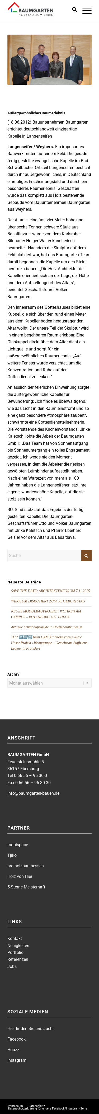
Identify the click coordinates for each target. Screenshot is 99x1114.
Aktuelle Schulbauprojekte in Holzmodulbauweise (46, 627)
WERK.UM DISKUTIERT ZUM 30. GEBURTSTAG (48, 601)
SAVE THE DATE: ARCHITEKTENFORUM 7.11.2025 (50, 591)
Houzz (13, 1049)
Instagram (16, 1060)
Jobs (12, 966)
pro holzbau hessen (25, 865)
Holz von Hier (19, 876)
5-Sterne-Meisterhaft (26, 887)
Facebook (16, 1039)
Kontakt (14, 938)
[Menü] (84, 10)
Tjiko (12, 855)
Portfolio (15, 952)
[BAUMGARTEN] (41, 10)
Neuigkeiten (18, 945)
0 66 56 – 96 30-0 (30, 775)
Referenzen (17, 959)
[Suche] (72, 10)
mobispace (17, 844)
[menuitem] (72, 10)
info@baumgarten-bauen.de (33, 793)
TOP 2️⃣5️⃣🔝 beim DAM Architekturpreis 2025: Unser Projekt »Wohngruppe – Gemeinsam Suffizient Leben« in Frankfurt (49, 642)
